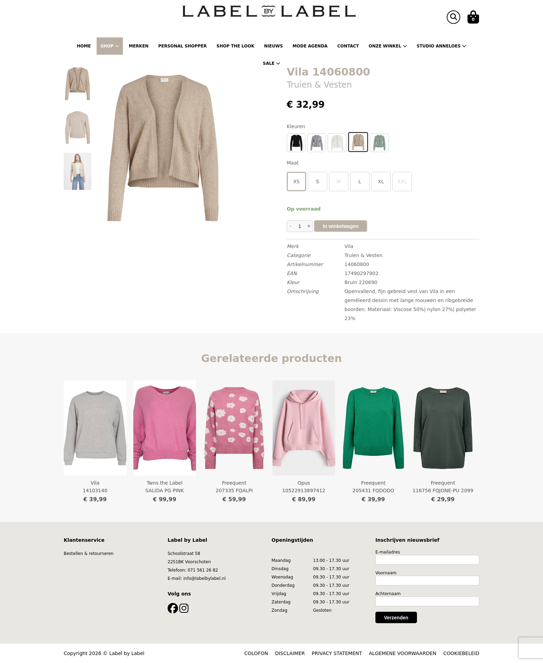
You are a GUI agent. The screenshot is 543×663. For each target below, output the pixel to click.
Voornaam (386, 573)
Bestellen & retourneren (89, 553)
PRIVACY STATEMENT (337, 653)
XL (381, 181)
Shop (109, 46)
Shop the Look (235, 46)
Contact (348, 46)
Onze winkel (387, 46)
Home (84, 46)
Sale (271, 63)
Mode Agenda (310, 46)
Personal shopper (182, 46)
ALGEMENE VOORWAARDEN (402, 653)
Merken (139, 46)
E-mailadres (387, 552)
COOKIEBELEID (461, 653)
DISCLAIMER (290, 653)
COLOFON (256, 653)
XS (296, 181)
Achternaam (388, 593)
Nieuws (273, 46)
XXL (402, 181)
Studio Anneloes (441, 46)
